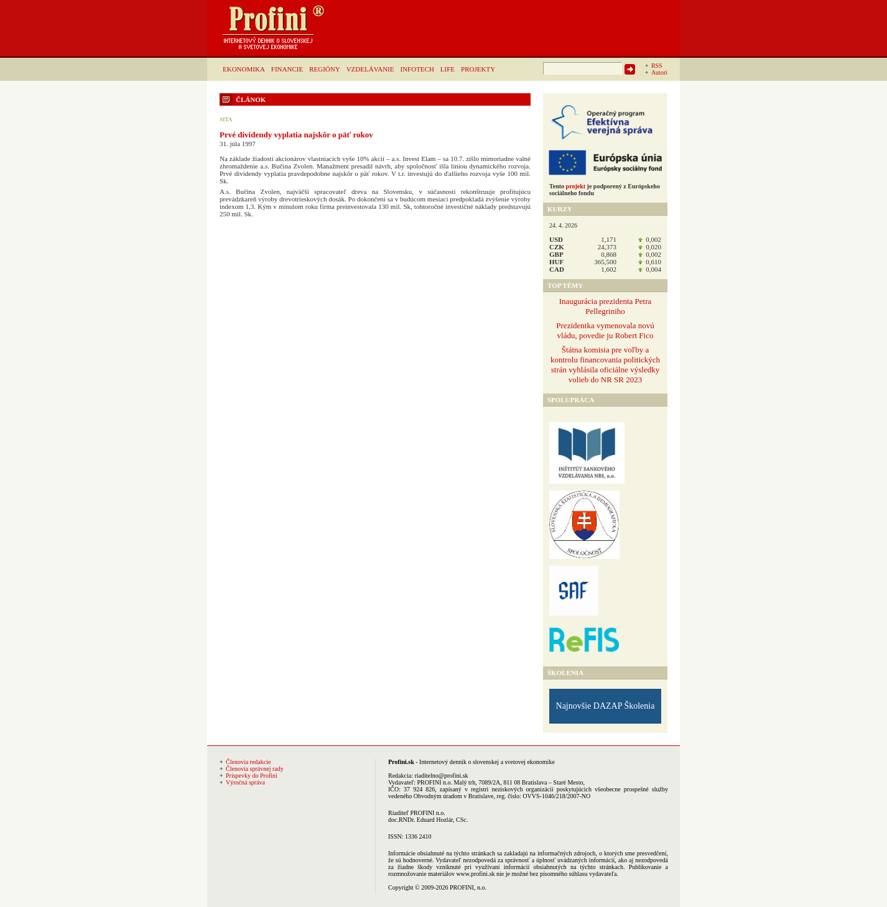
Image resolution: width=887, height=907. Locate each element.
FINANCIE (287, 69)
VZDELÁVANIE (370, 69)
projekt (575, 186)
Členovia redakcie (248, 761)
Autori (659, 72)
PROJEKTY (478, 69)
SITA (226, 119)
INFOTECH (417, 69)
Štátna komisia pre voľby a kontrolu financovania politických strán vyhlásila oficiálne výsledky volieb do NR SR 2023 (605, 364)
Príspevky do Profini (251, 775)
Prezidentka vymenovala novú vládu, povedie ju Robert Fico (605, 330)
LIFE (447, 69)
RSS (656, 65)
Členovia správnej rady (255, 768)
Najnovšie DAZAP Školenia (605, 706)
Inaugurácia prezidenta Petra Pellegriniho (605, 306)
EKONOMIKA (244, 69)
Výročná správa (245, 782)
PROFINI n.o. (434, 782)
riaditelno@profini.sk (441, 775)
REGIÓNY (324, 69)
